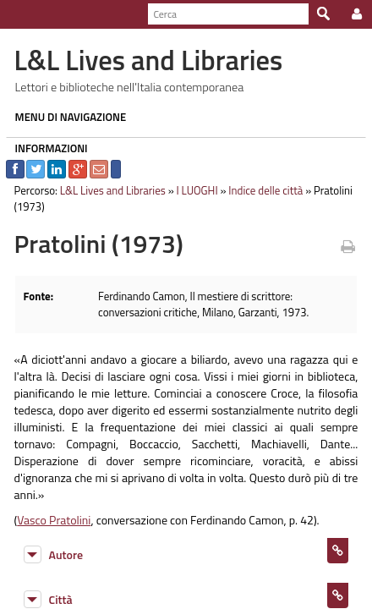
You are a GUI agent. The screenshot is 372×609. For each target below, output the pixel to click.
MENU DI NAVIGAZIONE (65, 116)
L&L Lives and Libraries (107, 190)
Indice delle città (260, 190)
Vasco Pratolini (48, 503)
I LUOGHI (191, 190)
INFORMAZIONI (45, 148)
